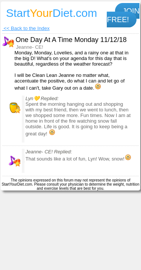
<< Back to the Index (26, 28)
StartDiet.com (51, 13)
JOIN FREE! (123, 15)
